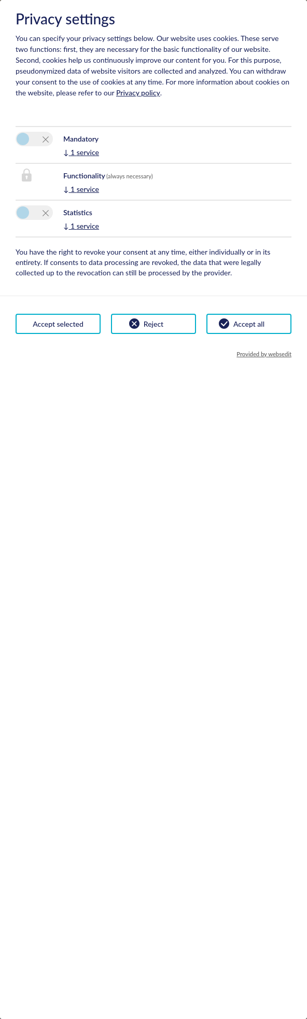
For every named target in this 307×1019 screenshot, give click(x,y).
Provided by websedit (263, 354)
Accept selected (58, 323)
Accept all (248, 323)
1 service (81, 152)
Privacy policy (138, 92)
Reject (153, 323)
